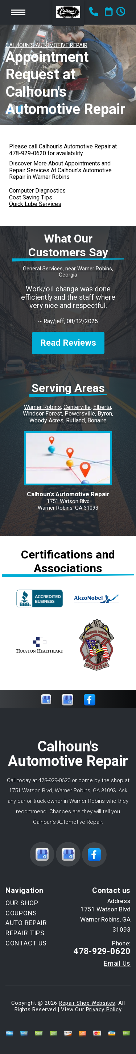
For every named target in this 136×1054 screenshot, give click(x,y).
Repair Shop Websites (87, 1003)
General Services (43, 268)
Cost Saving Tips (30, 197)
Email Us (117, 963)
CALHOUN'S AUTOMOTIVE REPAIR (46, 45)
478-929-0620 (27, 153)
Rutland (75, 420)
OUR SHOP (21, 903)
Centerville (77, 407)
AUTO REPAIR (26, 923)
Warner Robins (42, 407)
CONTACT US (26, 943)
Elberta (102, 407)
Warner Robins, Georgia (86, 271)
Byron (105, 413)
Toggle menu (18, 12)
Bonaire (97, 420)
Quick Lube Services (35, 204)
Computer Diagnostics (37, 190)
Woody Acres (46, 420)
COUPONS (21, 913)
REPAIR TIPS (25, 933)
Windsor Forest (42, 413)
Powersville (80, 413)
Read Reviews (68, 343)
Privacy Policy (103, 1009)
